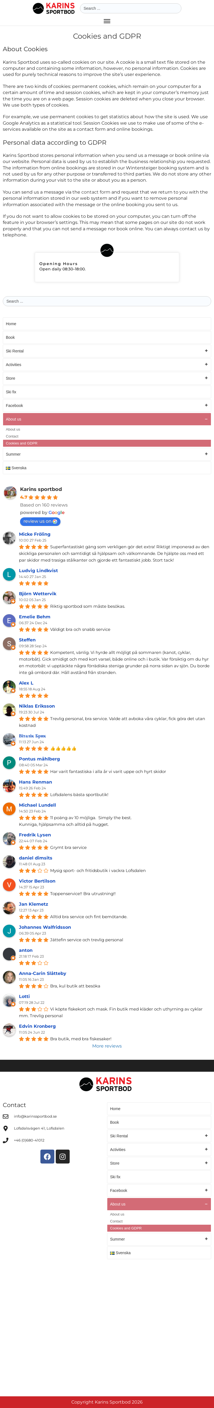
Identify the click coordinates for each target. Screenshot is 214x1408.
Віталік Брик (32, 735)
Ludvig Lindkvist (38, 570)
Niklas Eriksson (37, 706)
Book (10, 337)
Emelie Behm (34, 616)
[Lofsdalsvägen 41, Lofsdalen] (5, 1128)
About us (107, 419)
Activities (107, 364)
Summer (107, 454)
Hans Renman (35, 782)
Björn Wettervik (37, 593)
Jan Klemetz (33, 904)
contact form (95, 192)
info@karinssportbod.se (35, 1116)
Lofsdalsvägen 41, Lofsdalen (39, 1128)
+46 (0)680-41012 (29, 1140)
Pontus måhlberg (39, 759)
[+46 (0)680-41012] (5, 1140)
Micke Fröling (34, 534)
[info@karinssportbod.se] (5, 1116)
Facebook (107, 405)
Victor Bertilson (37, 881)
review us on (40, 521)
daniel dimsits (35, 858)
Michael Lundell (37, 805)
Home (11, 324)
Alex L (26, 683)
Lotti (24, 996)
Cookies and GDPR (21, 443)
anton (26, 950)
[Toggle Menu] (107, 21)
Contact (12, 436)
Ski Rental (107, 351)
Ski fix (11, 392)
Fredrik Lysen (35, 835)
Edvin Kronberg (37, 1026)
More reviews (107, 1046)
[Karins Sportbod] (107, 1327)
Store (107, 378)
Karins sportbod (41, 489)
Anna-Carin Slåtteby (42, 973)
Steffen (27, 640)
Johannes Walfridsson (45, 927)
